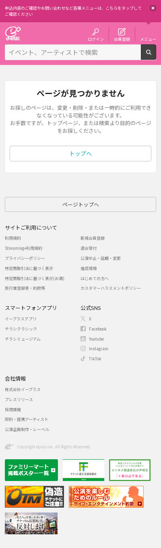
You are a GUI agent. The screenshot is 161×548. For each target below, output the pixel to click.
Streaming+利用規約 (23, 248)
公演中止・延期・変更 (100, 258)
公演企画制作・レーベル (27, 429)
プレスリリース (19, 399)
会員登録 (122, 39)
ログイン (96, 39)
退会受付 (88, 248)
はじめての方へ (94, 278)
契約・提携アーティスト (26, 419)
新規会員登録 (92, 238)
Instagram (98, 348)
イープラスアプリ (21, 319)
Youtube (96, 339)
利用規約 (13, 238)
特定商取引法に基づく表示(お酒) (34, 278)
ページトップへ (80, 204)
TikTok (95, 359)
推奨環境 (88, 268)
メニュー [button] (148, 39)
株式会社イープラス (23, 389)
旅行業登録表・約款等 (25, 288)
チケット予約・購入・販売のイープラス (13, 33)
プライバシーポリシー (25, 258)
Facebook (98, 329)
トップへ (80, 153)
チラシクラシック (21, 329)
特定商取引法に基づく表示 (29, 268)
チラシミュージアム (23, 339)
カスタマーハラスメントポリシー (110, 288)
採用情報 (13, 409)
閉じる (153, 8)
